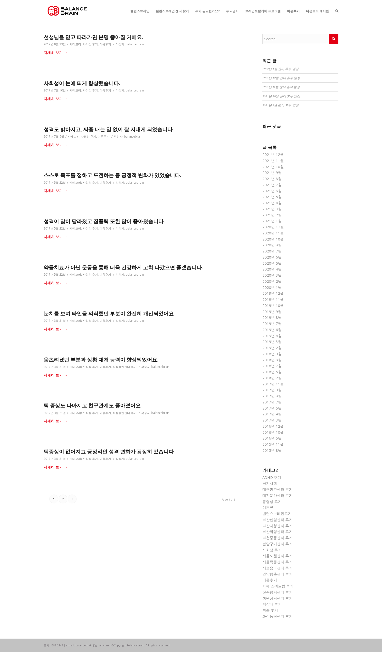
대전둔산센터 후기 (277, 495)
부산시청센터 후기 (277, 525)
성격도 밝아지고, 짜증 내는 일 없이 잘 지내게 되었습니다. (109, 129)
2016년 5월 (272, 438)
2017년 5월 (272, 408)
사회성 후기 (90, 44)
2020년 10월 (273, 239)
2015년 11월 (273, 444)
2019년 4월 (272, 335)
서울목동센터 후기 (277, 561)
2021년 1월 (272, 220)
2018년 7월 (272, 365)
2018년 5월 (272, 371)
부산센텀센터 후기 (277, 519)
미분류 (267, 507)
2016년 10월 (273, 432)
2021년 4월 (272, 202)
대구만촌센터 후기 (277, 489)
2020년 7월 (272, 251)
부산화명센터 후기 (277, 531)
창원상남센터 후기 (277, 598)
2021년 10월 (273, 166)
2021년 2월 (272, 214)
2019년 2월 (272, 347)
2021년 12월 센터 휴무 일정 (281, 78)
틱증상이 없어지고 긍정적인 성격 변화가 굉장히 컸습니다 (109, 451)
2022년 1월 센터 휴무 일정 (280, 69)
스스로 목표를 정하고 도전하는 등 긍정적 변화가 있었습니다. (112, 175)
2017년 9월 (272, 389)
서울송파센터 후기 (277, 567)
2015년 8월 (272, 450)
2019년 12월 (273, 293)
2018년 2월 (272, 377)
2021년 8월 (272, 178)
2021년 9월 (272, 172)
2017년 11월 (273, 383)
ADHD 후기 (271, 477)
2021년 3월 (272, 208)
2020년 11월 (273, 233)
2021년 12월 (273, 154)
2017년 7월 (272, 402)
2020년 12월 (273, 226)
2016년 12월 (273, 426)
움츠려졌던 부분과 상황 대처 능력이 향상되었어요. (101, 359)
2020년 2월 (272, 281)
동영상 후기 (272, 501)
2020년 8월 (272, 244)
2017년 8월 (272, 395)
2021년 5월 (272, 196)
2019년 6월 (272, 329)
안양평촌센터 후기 (277, 574)
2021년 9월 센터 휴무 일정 (280, 105)
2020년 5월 (272, 263)
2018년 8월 (272, 359)
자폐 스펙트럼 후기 (278, 585)
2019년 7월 (272, 323)
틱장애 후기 (272, 604)
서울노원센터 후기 (277, 555)
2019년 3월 (272, 341)
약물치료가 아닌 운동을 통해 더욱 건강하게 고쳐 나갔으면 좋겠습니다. (123, 267)
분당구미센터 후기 (277, 543)
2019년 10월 (273, 305)
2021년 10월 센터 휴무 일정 (281, 96)
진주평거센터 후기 (277, 592)
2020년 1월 (272, 287)
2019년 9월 (272, 311)
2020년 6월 (272, 257)
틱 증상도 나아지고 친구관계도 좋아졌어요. (93, 405)
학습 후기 (270, 610)
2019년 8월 (272, 317)
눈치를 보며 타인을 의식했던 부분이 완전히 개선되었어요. (109, 313)
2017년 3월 (272, 420)
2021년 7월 (272, 184)
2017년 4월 (272, 413)
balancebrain (135, 44)
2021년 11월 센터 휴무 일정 (281, 87)
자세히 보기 (55, 52)
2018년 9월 (272, 353)
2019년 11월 (273, 299)
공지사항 (269, 483)
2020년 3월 (272, 275)
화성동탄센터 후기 (125, 367)
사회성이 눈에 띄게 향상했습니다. (82, 83)
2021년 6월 (272, 190)
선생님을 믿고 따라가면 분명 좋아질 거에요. (93, 37)
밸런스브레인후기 (277, 513)
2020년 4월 (272, 269)
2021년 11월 (273, 160)
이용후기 (105, 44)
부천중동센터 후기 (277, 537)
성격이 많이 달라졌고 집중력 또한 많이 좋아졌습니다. (104, 221)
